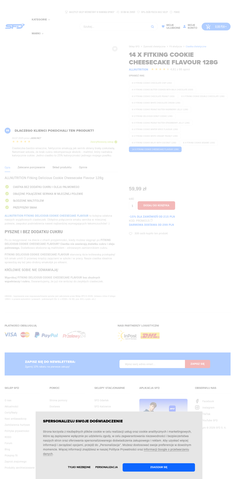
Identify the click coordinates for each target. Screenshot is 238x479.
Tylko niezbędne (79, 467)
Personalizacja (106, 467)
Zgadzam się (158, 467)
